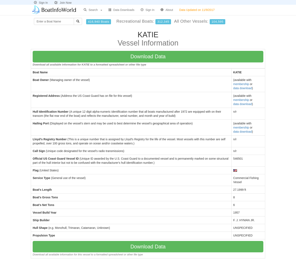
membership (241, 84)
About (167, 10)
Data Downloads (121, 10)
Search (93, 10)
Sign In (41, 2)
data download (242, 88)
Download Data (148, 56)
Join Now (63, 2)
